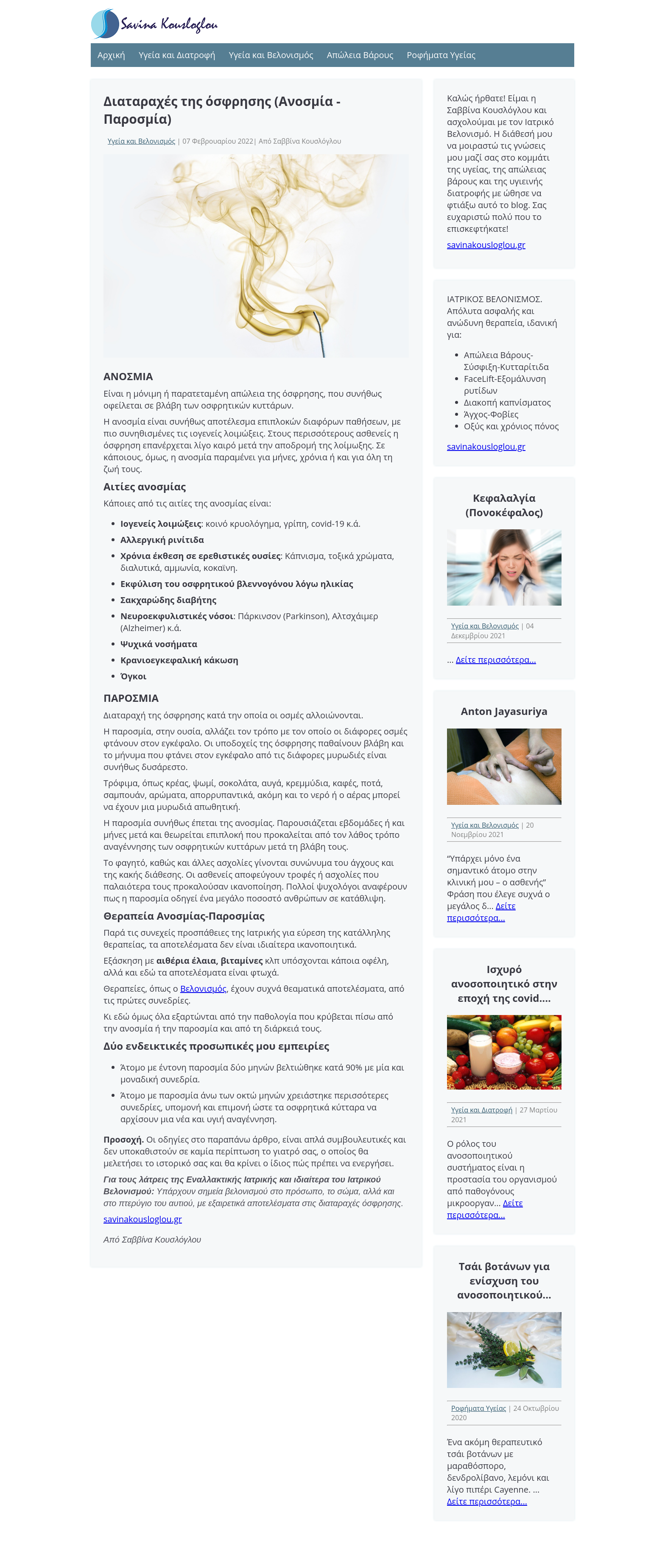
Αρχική (111, 55)
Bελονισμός (203, 988)
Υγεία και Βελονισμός (271, 55)
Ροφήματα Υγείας (441, 55)
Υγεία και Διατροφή (177, 55)
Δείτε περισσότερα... (496, 659)
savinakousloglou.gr (142, 1219)
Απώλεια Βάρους (360, 55)
